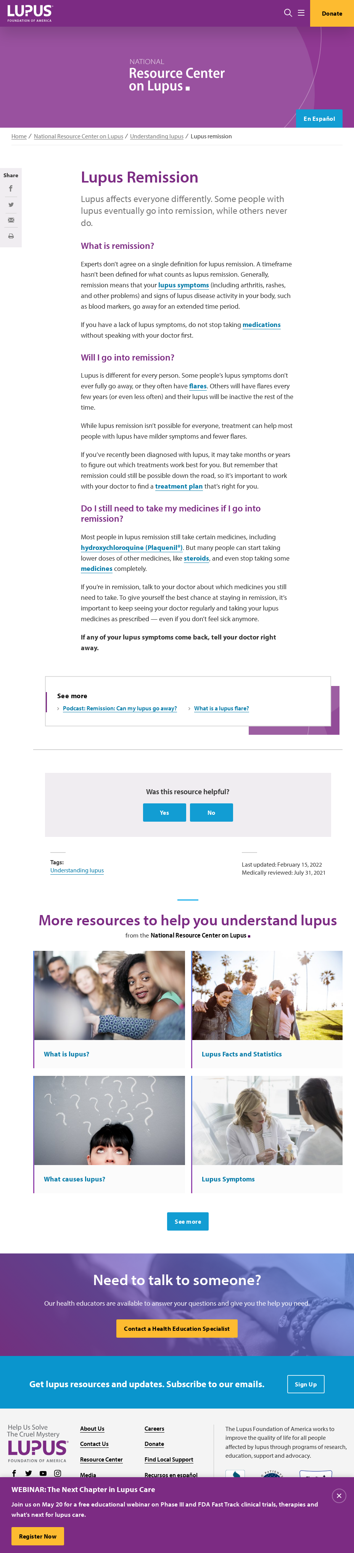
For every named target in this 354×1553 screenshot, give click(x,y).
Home (19, 136)
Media (88, 1475)
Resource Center (101, 1459)
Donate (332, 13)
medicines (97, 568)
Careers (154, 1428)
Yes (164, 812)
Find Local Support (169, 1459)
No (212, 812)
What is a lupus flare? (221, 708)
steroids (196, 558)
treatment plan (179, 486)
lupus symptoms (183, 284)
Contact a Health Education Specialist (177, 1328)
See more (188, 1221)
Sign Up (306, 1384)
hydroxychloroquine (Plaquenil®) (132, 547)
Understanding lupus (156, 136)
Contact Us (94, 1443)
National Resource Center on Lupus (78, 136)
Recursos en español (171, 1475)
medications (262, 324)
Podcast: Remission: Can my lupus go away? (120, 708)
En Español (319, 118)
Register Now (37, 1537)
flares (198, 385)
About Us (92, 1428)
